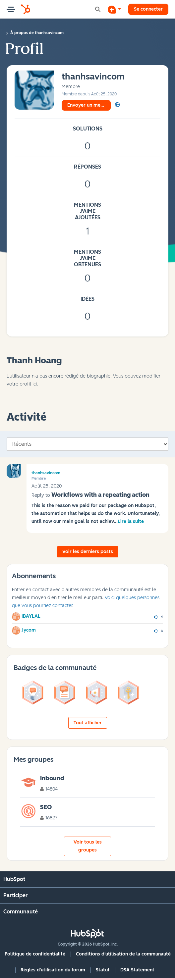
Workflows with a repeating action (100, 494)
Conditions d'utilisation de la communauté (123, 954)
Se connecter (148, 9)
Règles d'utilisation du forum (53, 970)
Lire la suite (131, 521)
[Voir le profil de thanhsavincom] (93, 77)
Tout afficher (88, 723)
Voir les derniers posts (87, 551)
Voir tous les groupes (88, 846)
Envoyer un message (89, 105)
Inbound (52, 778)
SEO (46, 807)
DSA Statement (137, 970)
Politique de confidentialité (35, 954)
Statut (103, 970)
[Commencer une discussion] (114, 9)
